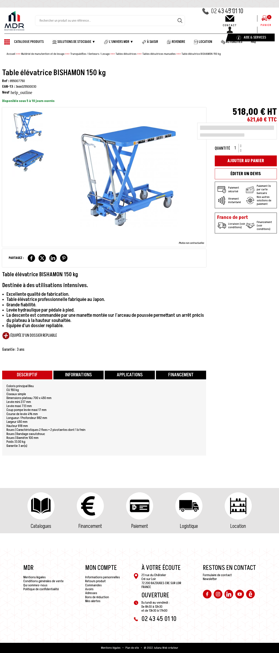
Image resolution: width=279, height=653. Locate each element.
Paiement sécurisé (228, 189)
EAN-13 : (8, 87)
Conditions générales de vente (43, 581)
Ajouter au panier (245, 161)
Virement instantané (229, 200)
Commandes (93, 585)
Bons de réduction (97, 597)
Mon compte (101, 567)
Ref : (5, 81)
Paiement (139, 526)
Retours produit (95, 581)
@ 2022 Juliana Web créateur (161, 648)
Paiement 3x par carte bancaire (258, 189)
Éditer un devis (246, 174)
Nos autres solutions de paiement (258, 200)
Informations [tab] (78, 375)
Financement (90, 526)
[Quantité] (236, 148)
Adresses (91, 593)
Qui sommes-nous (35, 585)
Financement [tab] (181, 375)
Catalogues (41, 526)
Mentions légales (34, 577)
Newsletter (210, 579)
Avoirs (89, 589)
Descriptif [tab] (27, 375)
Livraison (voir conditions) (231, 225)
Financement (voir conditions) (259, 225)
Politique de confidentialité (41, 589)
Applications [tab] (130, 375)
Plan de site (132, 648)
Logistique (189, 526)
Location (238, 526)
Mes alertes (92, 601)
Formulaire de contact (217, 575)
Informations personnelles (102, 577)
